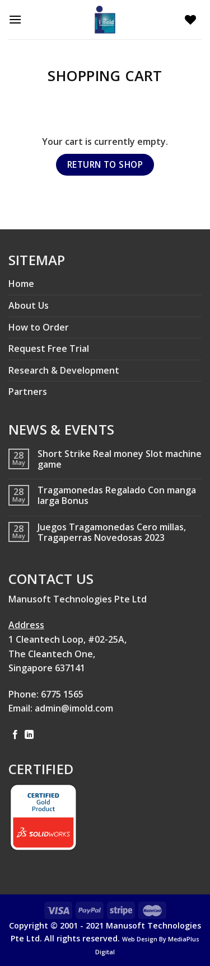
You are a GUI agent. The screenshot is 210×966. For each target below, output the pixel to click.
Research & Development (63, 370)
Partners (27, 391)
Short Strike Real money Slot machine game (120, 459)
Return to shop (105, 164)
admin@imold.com (74, 708)
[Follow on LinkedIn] (29, 735)
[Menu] (17, 19)
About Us (28, 305)
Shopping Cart (105, 76)
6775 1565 (62, 694)
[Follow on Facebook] (15, 735)
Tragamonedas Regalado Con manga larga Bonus (117, 495)
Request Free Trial (48, 348)
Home (21, 283)
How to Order (38, 327)
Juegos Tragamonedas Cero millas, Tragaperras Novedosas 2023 (112, 532)
